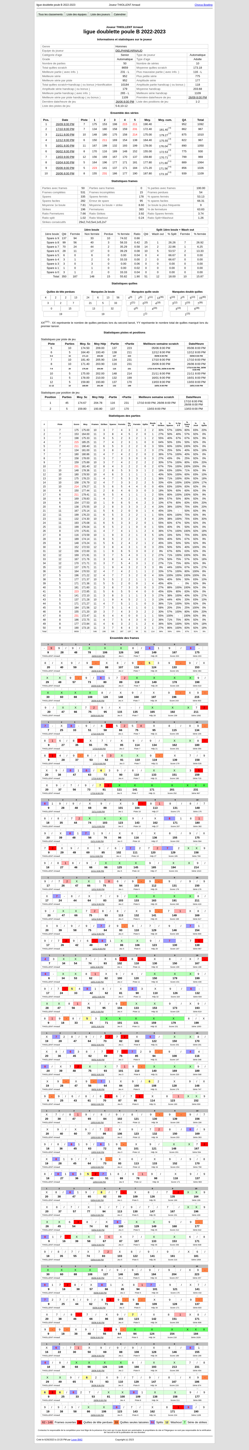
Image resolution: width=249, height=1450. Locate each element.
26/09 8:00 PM (197, 97)
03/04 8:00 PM (65, 162)
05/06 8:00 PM (65, 167)
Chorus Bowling (203, 4)
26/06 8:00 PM (125, 101)
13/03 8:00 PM (65, 156)
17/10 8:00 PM (65, 129)
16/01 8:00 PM (65, 145)
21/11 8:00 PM (65, 134)
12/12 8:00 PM (65, 140)
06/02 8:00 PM (65, 151)
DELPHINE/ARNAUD (128, 50)
